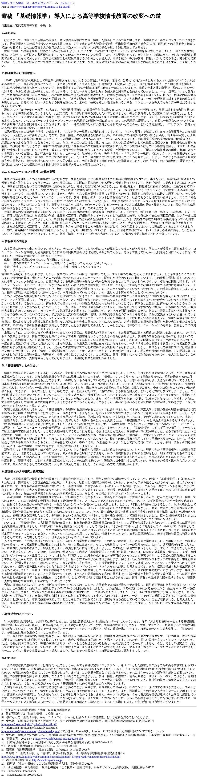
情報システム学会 (12, 3)
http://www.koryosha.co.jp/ (47, 760)
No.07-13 (65, 3)
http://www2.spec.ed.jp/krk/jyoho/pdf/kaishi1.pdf (28, 724)
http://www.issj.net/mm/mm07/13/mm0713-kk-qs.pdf (40, 6)
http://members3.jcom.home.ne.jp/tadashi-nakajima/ (30, 731)
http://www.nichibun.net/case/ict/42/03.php (59, 738)
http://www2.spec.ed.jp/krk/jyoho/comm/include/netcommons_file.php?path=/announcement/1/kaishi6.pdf (60, 756)
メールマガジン (36, 3)
